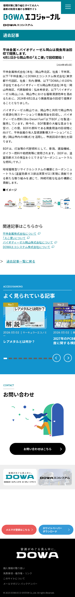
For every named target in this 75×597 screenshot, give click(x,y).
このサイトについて (14, 578)
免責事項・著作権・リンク (17, 573)
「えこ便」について (14, 238)
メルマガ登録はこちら (18, 529)
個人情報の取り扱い (14, 568)
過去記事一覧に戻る (20, 261)
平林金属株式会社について (19, 233)
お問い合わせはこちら (38, 449)
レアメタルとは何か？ (19, 341)
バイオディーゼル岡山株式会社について (28, 242)
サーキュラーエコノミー (25, 334)
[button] (5, 358)
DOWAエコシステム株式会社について (26, 247)
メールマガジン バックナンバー (20, 583)
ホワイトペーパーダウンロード (52, 529)
